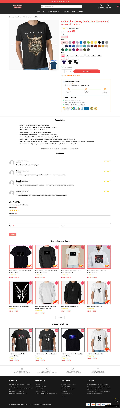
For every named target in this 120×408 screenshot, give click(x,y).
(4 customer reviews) (74, 28)
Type (62, 34)
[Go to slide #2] (34, 74)
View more (60, 317)
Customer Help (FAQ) (67, 393)
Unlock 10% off (116, 401)
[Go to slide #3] (43, 74)
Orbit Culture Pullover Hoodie (69, 306)
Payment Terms (66, 386)
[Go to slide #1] (25, 74)
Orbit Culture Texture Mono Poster (19, 306)
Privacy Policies (40, 389)
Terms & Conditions (41, 386)
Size (62, 52)
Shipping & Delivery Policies (68, 384)
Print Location (65, 58)
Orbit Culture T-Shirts (33, 17)
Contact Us (64, 391)
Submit (13, 234)
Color (62, 39)
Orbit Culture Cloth (20, 17)
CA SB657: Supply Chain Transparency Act (46, 393)
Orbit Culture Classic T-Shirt (95, 306)
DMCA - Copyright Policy (42, 391)
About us (38, 384)
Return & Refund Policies (68, 389)
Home (11, 17)
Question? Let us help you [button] (112, 406)
